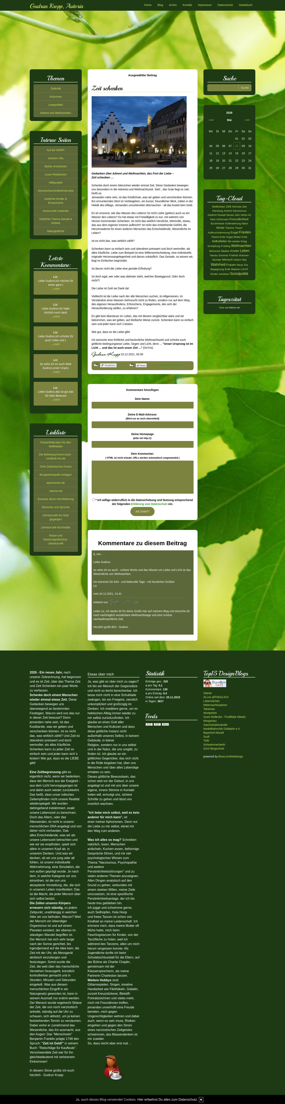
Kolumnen (55, 96)
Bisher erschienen (56, 166)
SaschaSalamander (215, 724)
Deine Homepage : (142, 436)
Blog (160, 5)
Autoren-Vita (55, 158)
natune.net (55, 490)
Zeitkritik (55, 88)
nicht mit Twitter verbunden (131, 365)
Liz (103, 554)
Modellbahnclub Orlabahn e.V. (221, 728)
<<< (211, 120)
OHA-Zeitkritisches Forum (56, 466)
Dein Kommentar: (142, 455)
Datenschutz (225, 5)
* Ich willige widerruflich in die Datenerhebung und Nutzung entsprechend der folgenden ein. (142, 502)
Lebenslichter (211, 701)
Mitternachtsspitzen (215, 705)
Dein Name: (142, 398)
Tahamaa (209, 709)
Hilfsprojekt (56, 182)
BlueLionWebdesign (230, 756)
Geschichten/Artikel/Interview (56, 190)
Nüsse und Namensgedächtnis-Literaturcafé (55, 539)
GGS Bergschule (213, 748)
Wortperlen (210, 712)
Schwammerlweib (214, 744)
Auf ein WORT (56, 150)
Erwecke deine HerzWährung (56, 499)
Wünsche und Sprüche (56, 507)
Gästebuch (245, 5)
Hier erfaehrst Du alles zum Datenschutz (167, 1099)
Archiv (173, 5)
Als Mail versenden (170, 365)
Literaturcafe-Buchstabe (55, 527)
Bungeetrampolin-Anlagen (56, 474)
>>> (247, 120)
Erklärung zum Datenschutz (149, 504)
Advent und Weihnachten (55, 112)
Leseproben (55, 104)
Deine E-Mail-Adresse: (142, 416)
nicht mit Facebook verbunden (96, 365)
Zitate (221, 307)
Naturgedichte (55, 231)
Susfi (206, 736)
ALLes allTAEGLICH (216, 697)
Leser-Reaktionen (56, 174)
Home (147, 5)
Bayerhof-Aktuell (213, 732)
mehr (57, 288)
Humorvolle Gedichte (56, 210)
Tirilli (206, 740)
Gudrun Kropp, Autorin (56, 6)
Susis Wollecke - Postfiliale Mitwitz (224, 716)
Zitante (207, 693)
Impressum (205, 5)
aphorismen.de (56, 482)
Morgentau (210, 720)
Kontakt (187, 5)
